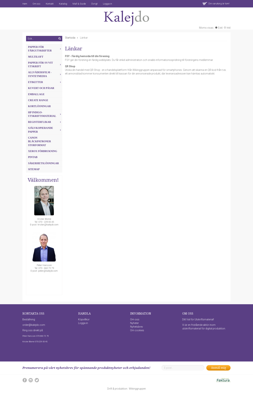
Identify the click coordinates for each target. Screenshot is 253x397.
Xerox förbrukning (42, 151)
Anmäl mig (218, 367)
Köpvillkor (84, 319)
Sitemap (34, 169)
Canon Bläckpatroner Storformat (39, 141)
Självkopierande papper (45, 130)
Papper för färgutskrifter (45, 49)
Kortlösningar (39, 106)
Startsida (70, 37)
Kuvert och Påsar (41, 88)
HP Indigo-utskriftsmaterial (45, 114)
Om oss (36, 3)
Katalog (63, 3)
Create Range (38, 100)
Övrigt (94, 3)
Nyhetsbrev (136, 326)
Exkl (219, 27)
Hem (24, 3)
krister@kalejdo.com (48, 224)
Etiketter (45, 82)
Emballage (36, 94)
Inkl (227, 27)
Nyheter (134, 323)
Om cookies (137, 330)
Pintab (32, 157)
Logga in (107, 3)
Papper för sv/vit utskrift (45, 64)
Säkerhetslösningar (43, 163)
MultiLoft (35, 56)
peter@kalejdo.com (48, 270)
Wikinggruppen (137, 388)
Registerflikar (45, 122)
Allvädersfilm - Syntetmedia (45, 74)
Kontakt (50, 3)
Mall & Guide (79, 3)
